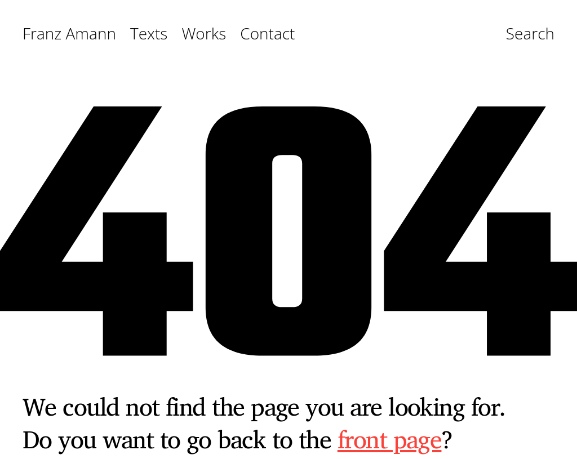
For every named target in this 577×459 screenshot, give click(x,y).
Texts (148, 33)
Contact (267, 33)
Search (530, 34)
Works (203, 33)
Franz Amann (69, 33)
